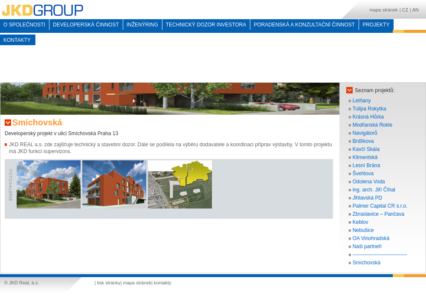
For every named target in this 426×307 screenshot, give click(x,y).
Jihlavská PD (367, 198)
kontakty (17, 40)
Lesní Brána (366, 165)
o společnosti (24, 25)
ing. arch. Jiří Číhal (374, 190)
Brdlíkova (363, 141)
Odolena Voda (369, 182)
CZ (405, 9)
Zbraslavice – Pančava (378, 214)
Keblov (360, 222)
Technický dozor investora (206, 25)
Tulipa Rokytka (369, 109)
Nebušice (363, 230)
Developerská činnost (86, 25)
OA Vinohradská (371, 238)
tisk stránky (108, 282)
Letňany (362, 101)
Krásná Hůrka (368, 117)
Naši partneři (367, 246)
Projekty (375, 25)
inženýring (142, 25)
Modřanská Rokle (372, 125)
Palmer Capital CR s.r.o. (380, 206)
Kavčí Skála (366, 149)
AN (415, 9)
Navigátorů (365, 133)
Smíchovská (366, 263)
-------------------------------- (380, 255)
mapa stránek (383, 9)
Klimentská (365, 157)
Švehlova (363, 174)
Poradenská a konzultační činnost (304, 25)
